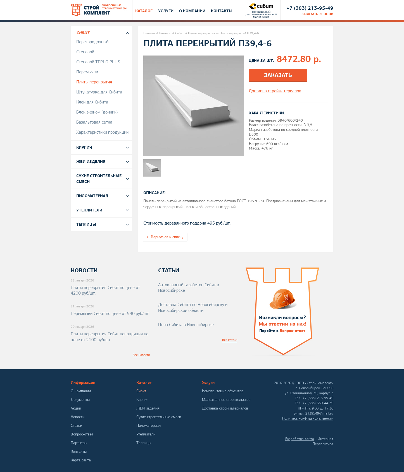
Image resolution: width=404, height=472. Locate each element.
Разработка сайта (299, 439)
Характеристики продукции (102, 132)
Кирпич (84, 147)
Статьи (76, 425)
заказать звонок (317, 14)
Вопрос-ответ (292, 330)
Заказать (278, 75)
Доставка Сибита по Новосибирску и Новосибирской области (192, 307)
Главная (149, 33)
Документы (80, 399)
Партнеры (79, 442)
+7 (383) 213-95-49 (309, 8)
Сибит (179, 33)
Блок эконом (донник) (97, 112)
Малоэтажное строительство (226, 399)
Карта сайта (81, 460)
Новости (77, 417)
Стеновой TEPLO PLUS (98, 62)
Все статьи (229, 340)
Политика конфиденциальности (307, 418)
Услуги (166, 10)
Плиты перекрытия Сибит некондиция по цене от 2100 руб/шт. (109, 337)
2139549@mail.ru (319, 413)
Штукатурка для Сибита (99, 92)
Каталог (144, 10)
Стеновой (85, 52)
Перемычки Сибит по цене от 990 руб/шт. (110, 313)
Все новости (141, 355)
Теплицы (86, 224)
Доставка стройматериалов (225, 408)
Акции (76, 408)
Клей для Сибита (92, 102)
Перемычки (87, 72)
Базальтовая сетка (94, 122)
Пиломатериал (92, 195)
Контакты (221, 10)
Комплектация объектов (222, 391)
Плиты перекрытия (201, 33)
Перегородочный (92, 42)
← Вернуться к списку (164, 237)
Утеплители (89, 210)
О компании (192, 10)
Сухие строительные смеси (99, 178)
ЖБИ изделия (90, 161)
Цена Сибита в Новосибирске (186, 324)
